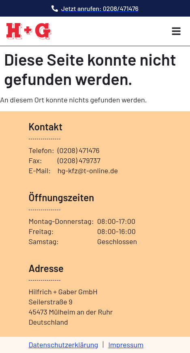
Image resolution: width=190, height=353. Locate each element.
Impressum (125, 344)
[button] (176, 31)
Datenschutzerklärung (63, 344)
